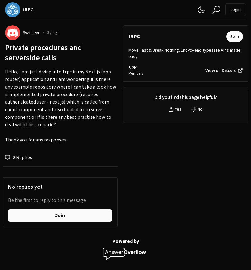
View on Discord (224, 70)
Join (60, 215)
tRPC (134, 36)
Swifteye (32, 32)
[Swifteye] (12, 32)
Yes (175, 109)
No (197, 109)
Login (236, 10)
